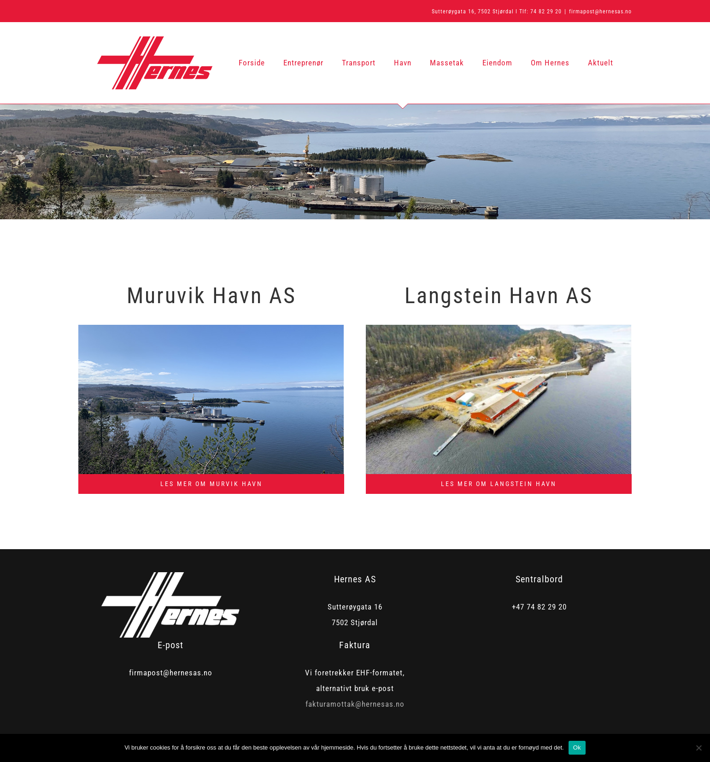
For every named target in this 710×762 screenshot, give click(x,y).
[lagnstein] (498, 328)
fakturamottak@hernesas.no (355, 704)
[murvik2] (211, 328)
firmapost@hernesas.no (600, 11)
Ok (577, 747)
